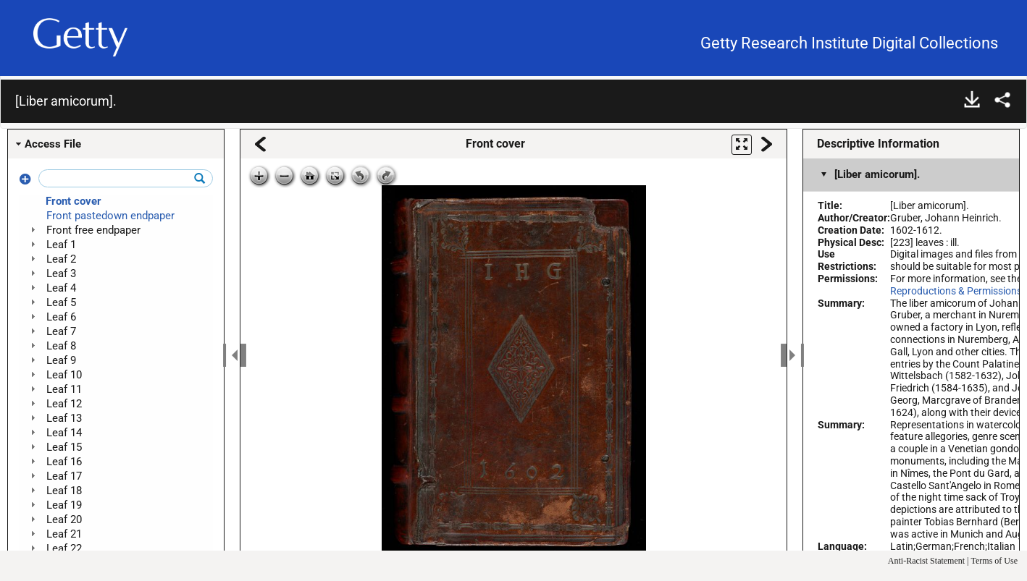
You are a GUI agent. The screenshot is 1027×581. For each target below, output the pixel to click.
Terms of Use (994, 561)
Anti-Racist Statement (926, 561)
